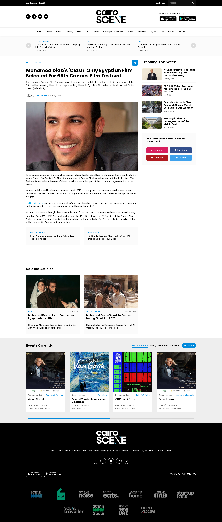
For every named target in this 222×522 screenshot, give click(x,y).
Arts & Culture (167, 32)
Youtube (159, 157)
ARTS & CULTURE (42, 41)
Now (39, 32)
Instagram (159, 150)
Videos (181, 32)
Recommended (140, 345)
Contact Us (189, 473)
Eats (88, 32)
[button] (193, 45)
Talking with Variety (35, 203)
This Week (175, 345)
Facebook (182, 150)
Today (153, 345)
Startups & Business (113, 32)
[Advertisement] (77, 255)
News (58, 32)
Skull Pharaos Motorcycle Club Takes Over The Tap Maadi (52, 237)
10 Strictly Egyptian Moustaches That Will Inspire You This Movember (109, 237)
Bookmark (160, 3)
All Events (188, 345)
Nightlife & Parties (143, 395)
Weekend (163, 345)
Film (79, 32)
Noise (96, 32)
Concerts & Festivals (54, 395)
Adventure (102, 395)
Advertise (174, 473)
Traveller (141, 32)
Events (49, 32)
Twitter (182, 157)
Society (69, 32)
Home (130, 32)
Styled (153, 32)
